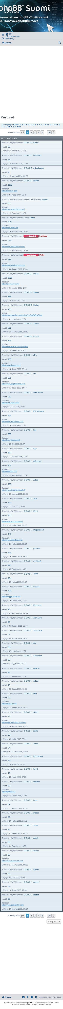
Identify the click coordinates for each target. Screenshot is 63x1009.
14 (9, 160)
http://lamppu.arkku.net (11, 597)
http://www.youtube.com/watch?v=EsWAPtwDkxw (22, 315)
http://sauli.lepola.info (10, 403)
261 (9, 378)
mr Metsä (37, 561)
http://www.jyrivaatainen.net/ (13, 209)
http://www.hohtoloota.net (12, 540)
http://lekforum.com (9, 191)
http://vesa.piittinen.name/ (12, 521)
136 (9, 553)
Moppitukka (38, 756)
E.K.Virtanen (38, 411)
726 (9, 222)
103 (9, 591)
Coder (35, 143)
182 (9, 465)
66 (9, 842)
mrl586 (36, 274)
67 (9, 830)
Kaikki (15, 125)
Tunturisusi (37, 630)
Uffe (35, 694)
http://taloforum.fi (8, 792)
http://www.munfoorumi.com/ (13, 265)
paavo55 (36, 548)
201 (9, 434)
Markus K (37, 605)
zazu (35, 499)
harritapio (37, 155)
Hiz (34, 374)
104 (9, 578)
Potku (32, 218)
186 (9, 453)
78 (9, 685)
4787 (10, 240)
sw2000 (36, 782)
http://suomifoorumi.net (11, 365)
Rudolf (36, 895)
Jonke (35, 744)
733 (9, 309)
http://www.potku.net (10, 227)
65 (9, 855)
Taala (35, 574)
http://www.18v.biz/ (9, 704)
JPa (35, 355)
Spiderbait (37, 656)
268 (9, 359)
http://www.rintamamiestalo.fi (13, 490)
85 (9, 660)
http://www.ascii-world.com (13, 421)
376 (9, 341)
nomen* (36, 882)
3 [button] (35, 132)
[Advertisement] (31, 80)
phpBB (29, 1003)
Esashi (36, 336)
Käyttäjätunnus (9, 138)
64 (9, 886)
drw (34, 643)
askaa (35, 681)
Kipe (35, 449)
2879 (10, 278)
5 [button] (42, 132)
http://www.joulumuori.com (12, 861)
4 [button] (38, 132)
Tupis (35, 825)
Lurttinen (43, 236)
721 (9, 328)
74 (9, 735)
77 (9, 698)
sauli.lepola (38, 392)
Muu (19, 127)
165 (9, 484)
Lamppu (36, 587)
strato (35, 712)
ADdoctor (37, 461)
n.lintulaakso (38, 168)
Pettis (42, 255)
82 (9, 672)
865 (9, 297)
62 (9, 899)
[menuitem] (9, 34)
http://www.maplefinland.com (13, 384)
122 (9, 259)
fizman (36, 869)
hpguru (45, 199)
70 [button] (49, 132)
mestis (36, 813)
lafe (34, 430)
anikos (36, 851)
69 (9, 804)
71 (9, 773)
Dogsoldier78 (38, 530)
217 (9, 397)
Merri (35, 511)
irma (35, 800)
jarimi (35, 731)
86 (9, 203)
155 (9, 515)
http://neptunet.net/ (9, 471)
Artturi (35, 480)
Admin (36, 324)
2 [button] (31, 132)
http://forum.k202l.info (10, 284)
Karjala (36, 305)
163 (9, 503)
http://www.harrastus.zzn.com (14, 722)
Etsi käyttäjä (7, 125)
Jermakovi (37, 618)
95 (9, 609)
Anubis (36, 292)
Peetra (36, 181)
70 (9, 786)
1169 (10, 185)
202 (9, 415)
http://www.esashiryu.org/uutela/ (15, 346)
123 (9, 565)
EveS (35, 769)
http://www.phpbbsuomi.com (13, 246)
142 (9, 534)
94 (9, 635)
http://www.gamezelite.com (13, 905)
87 (9, 147)
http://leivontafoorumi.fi (11, 440)
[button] (22, 132)
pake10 (36, 668)
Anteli (35, 838)
